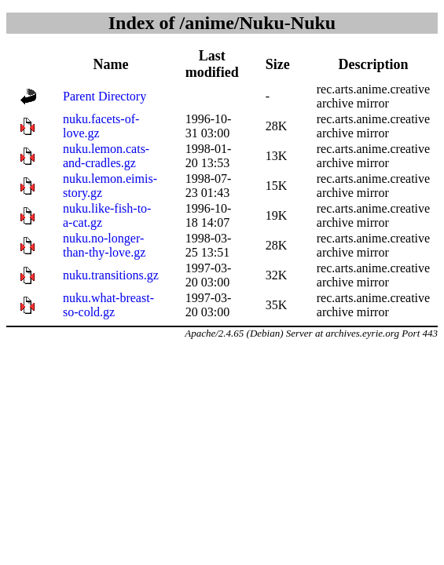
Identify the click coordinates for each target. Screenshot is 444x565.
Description (373, 64)
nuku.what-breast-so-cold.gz (108, 305)
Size (278, 64)
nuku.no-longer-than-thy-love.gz (104, 245)
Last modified (212, 64)
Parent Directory (104, 96)
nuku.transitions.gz (111, 275)
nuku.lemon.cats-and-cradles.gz (106, 156)
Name (110, 64)
